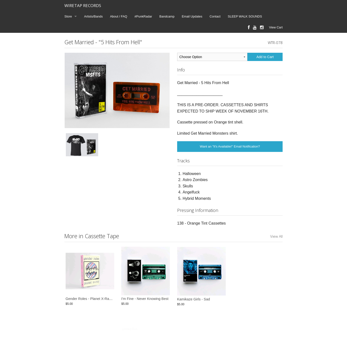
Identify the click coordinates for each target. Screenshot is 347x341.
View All (276, 236)
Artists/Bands (93, 16)
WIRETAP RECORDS (82, 5)
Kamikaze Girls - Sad (193, 299)
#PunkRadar (143, 16)
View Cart (276, 27)
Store (68, 16)
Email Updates (192, 16)
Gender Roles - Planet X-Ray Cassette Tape (100, 299)
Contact (214, 16)
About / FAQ (118, 16)
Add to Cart (265, 57)
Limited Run (129, 329)
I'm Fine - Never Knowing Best (144, 299)
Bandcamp (166, 16)
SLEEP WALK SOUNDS (245, 16)
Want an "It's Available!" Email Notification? (230, 146)
